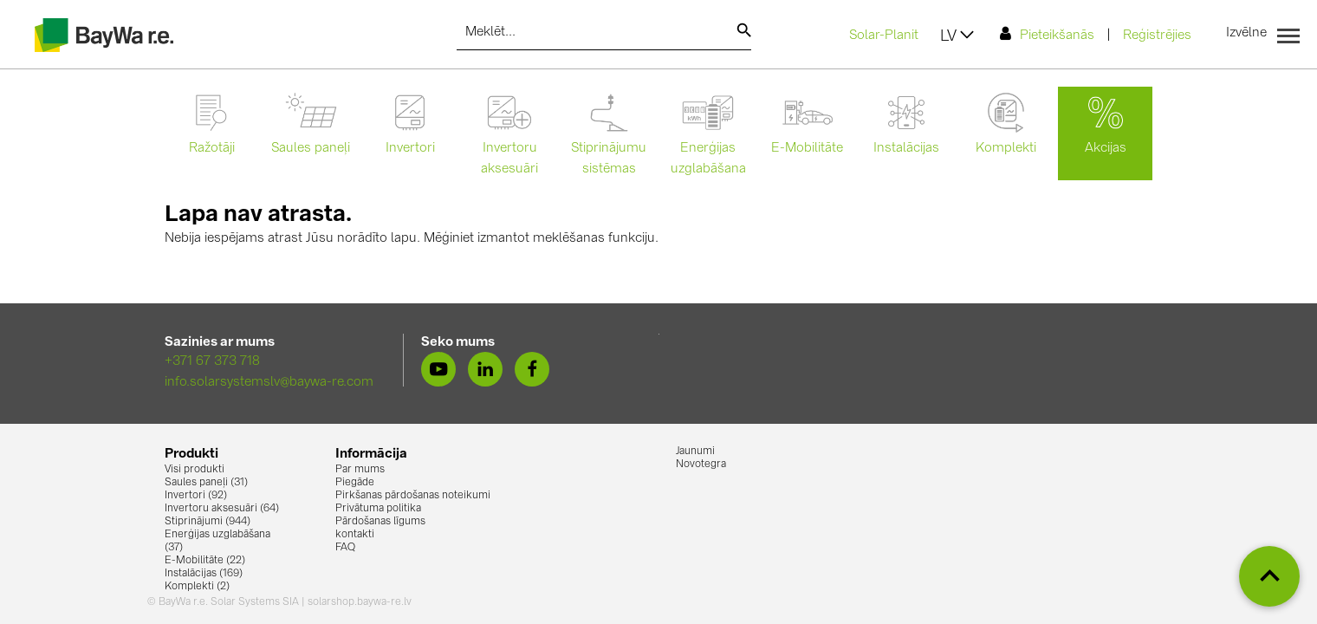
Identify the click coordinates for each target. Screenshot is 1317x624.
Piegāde (354, 483)
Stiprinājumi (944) (207, 522)
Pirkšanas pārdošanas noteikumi (412, 496)
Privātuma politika (378, 509)
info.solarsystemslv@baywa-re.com (269, 382)
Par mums (360, 470)
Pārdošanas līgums (380, 522)
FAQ (345, 548)
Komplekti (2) (197, 587)
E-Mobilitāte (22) (205, 561)
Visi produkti (194, 470)
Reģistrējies (1157, 35)
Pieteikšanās (1047, 34)
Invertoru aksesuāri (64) (222, 509)
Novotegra (701, 464)
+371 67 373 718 (212, 361)
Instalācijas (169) (204, 574)
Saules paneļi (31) (206, 483)
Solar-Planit (883, 35)
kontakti (354, 535)
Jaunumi (695, 451)
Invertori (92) (196, 496)
